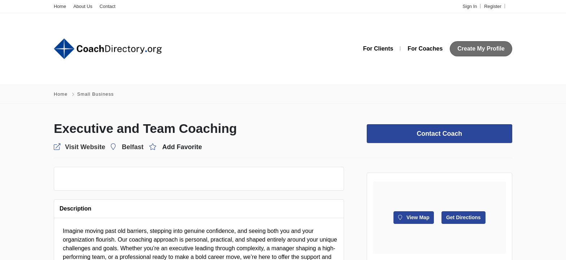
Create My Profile (481, 49)
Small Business (95, 94)
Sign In (470, 6)
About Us (82, 6)
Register (492, 6)
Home (60, 6)
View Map (413, 217)
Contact (108, 6)
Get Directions (463, 217)
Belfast (132, 147)
